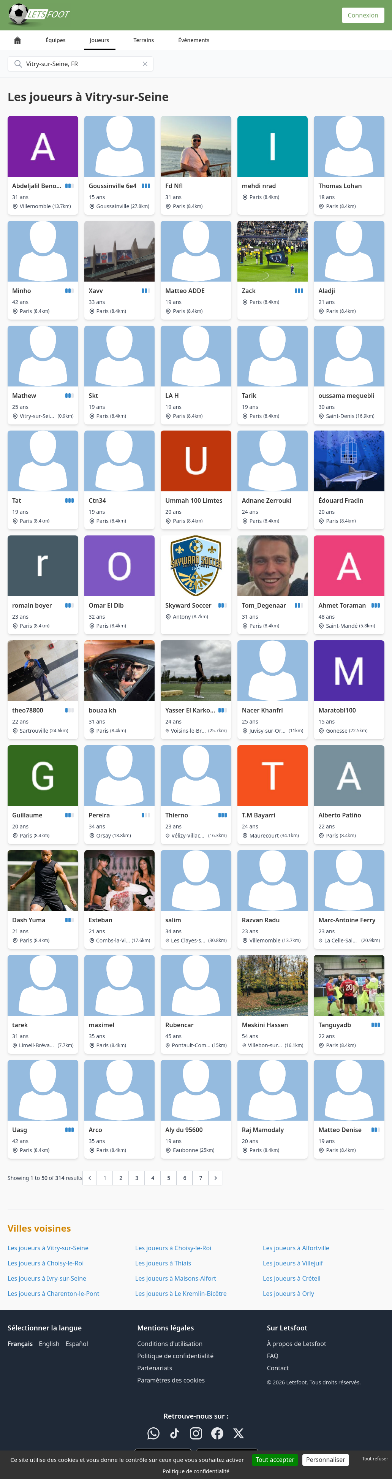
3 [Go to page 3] (136, 1177)
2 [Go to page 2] (120, 1177)
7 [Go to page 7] (200, 1177)
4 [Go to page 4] (152, 1177)
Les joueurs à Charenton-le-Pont (53, 1293)
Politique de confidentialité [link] (196, 1471)
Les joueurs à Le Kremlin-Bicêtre (181, 1293)
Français (20, 1344)
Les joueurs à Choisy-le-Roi (173, 1248)
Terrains (144, 40)
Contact (278, 1368)
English (49, 1344)
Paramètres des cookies (171, 1380)
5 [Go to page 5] (168, 1177)
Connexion (363, 15)
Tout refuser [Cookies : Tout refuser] (375, 1458)
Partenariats (154, 1368)
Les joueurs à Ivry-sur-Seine (47, 1278)
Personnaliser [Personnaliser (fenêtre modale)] (325, 1459)
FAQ (272, 1356)
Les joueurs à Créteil (292, 1278)
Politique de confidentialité (175, 1356)
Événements (193, 40)
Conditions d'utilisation (169, 1344)
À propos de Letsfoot (296, 1344)
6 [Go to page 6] (184, 1177)
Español (77, 1344)
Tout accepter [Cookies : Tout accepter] (275, 1459)
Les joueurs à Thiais (163, 1263)
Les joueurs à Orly (288, 1293)
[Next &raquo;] (216, 1178)
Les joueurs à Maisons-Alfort (175, 1278)
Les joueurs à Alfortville (296, 1248)
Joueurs (99, 40)
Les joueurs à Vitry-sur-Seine (48, 1248)
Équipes (56, 40)
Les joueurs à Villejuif (293, 1263)
